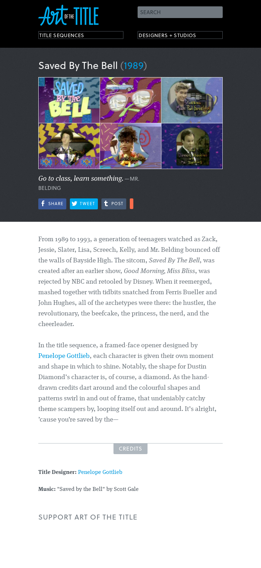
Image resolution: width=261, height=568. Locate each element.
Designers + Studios (175, 36)
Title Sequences (68, 36)
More (131, 203)
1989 (134, 65)
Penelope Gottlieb (64, 356)
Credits (130, 448)
